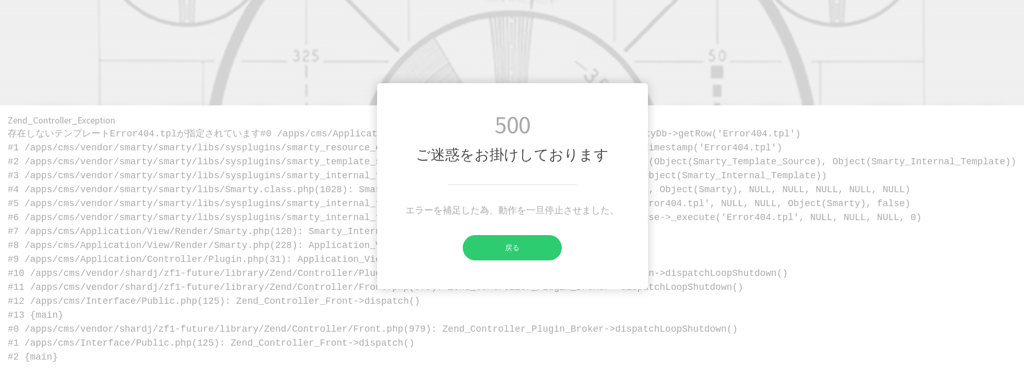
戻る (491, 247)
